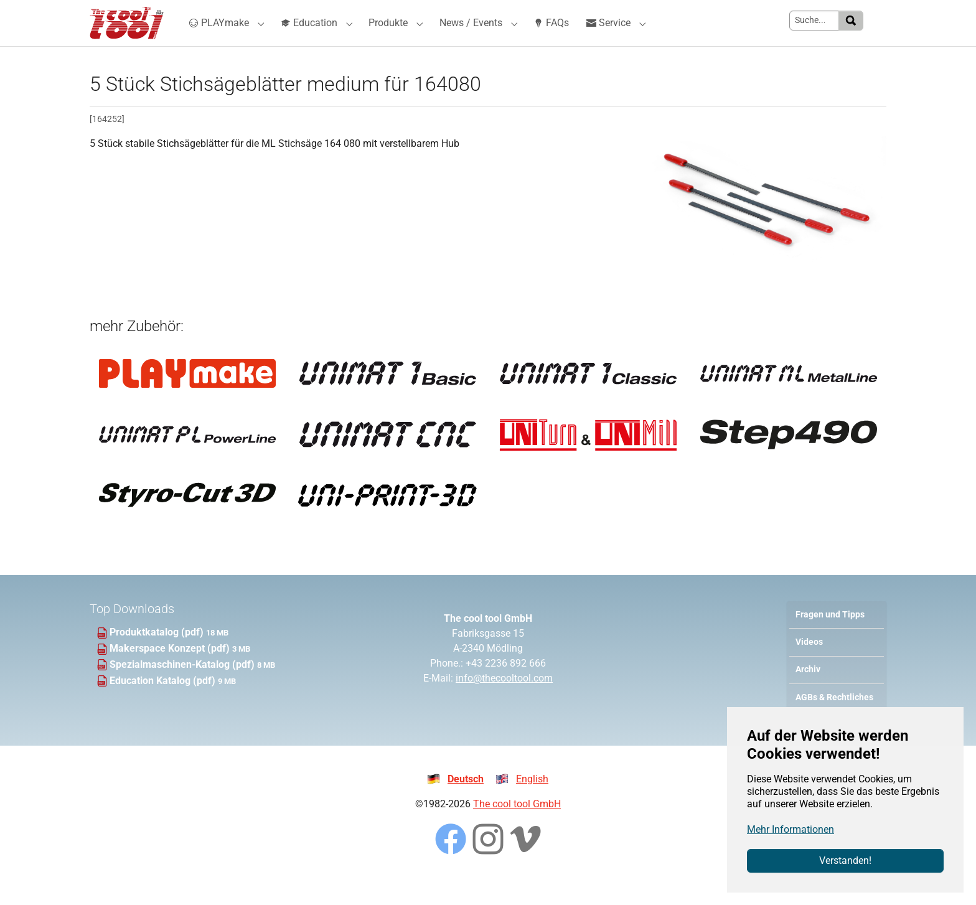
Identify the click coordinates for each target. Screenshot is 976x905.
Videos (809, 664)
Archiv (807, 692)
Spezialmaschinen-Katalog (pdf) (183, 687)
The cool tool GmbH (517, 826)
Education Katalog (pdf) (164, 703)
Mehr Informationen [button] (790, 829)
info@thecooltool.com (504, 700)
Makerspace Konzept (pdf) (171, 671)
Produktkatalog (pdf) (158, 654)
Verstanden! (845, 860)
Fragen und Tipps (830, 637)
